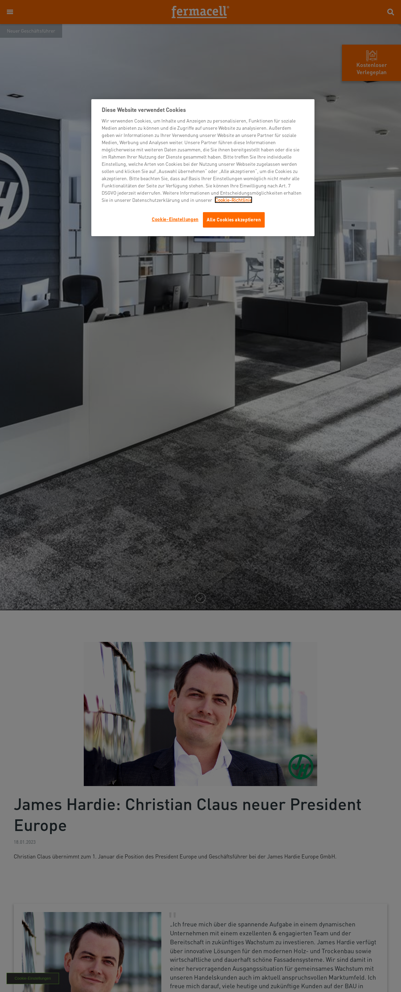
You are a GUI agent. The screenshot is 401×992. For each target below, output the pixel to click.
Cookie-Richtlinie (233, 200)
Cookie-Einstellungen (175, 219)
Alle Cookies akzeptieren (234, 219)
